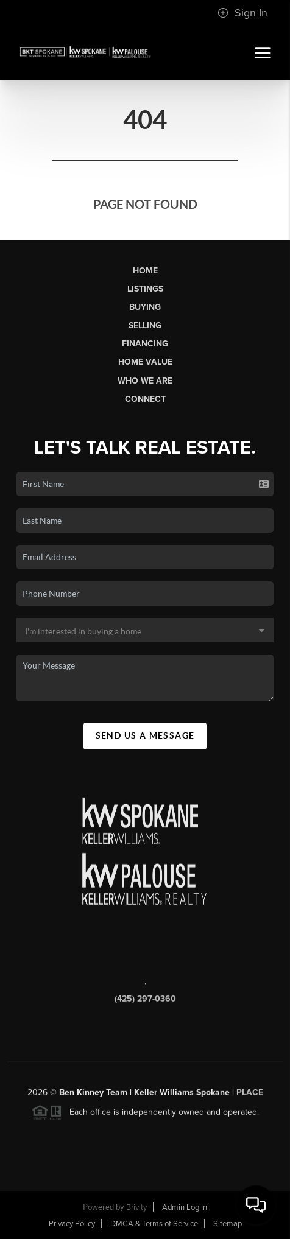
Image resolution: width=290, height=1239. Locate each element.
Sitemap (227, 1224)
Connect (145, 399)
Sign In (242, 13)
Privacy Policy (72, 1224)
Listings (145, 289)
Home (145, 270)
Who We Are (145, 381)
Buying (145, 307)
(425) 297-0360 (145, 1002)
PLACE (249, 1095)
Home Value (145, 362)
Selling (145, 325)
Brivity (136, 1207)
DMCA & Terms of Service (154, 1224)
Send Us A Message (145, 735)
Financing (145, 344)
